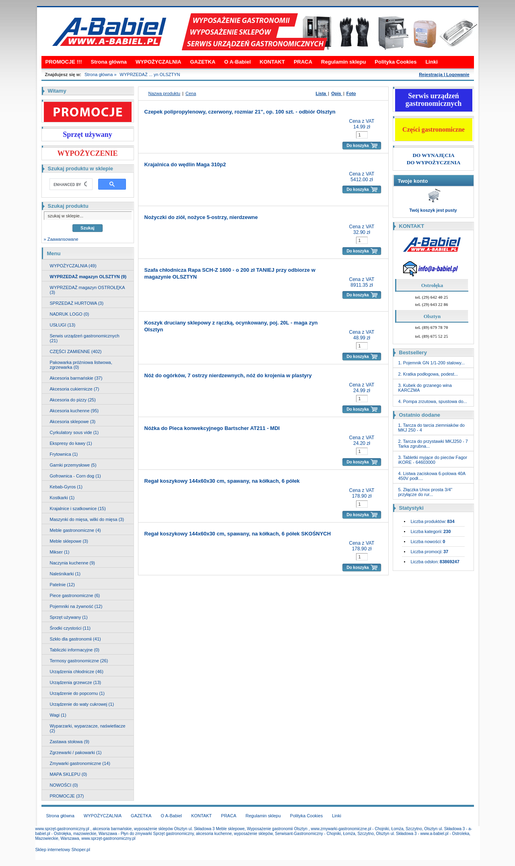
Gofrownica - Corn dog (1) (75, 475)
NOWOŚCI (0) (64, 785)
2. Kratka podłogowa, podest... (428, 374)
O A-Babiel (237, 62)
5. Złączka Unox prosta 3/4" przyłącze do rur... (425, 492)
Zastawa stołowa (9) (69, 741)
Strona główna (109, 62)
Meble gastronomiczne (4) (75, 530)
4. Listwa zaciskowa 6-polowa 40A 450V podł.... (432, 476)
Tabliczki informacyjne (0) (74, 649)
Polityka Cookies (395, 62)
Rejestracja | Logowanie (444, 74)
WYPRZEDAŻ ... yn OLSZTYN (150, 74)
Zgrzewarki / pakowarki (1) (76, 752)
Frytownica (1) (64, 454)
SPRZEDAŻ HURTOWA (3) (77, 303)
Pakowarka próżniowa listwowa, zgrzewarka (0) (81, 365)
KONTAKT (272, 62)
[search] (70, 184)
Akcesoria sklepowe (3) (73, 421)
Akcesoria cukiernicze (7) (74, 388)
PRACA (303, 62)
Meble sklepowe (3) (69, 541)
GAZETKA (202, 62)
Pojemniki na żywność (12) (76, 606)
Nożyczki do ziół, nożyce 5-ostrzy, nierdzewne (201, 217)
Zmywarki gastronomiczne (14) (80, 763)
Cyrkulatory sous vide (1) (74, 432)
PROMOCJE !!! (63, 62)
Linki (431, 62)
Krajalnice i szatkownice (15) (78, 508)
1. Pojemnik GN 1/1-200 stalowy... (431, 362)
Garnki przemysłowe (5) (73, 465)
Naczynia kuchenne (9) (72, 562)
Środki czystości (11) (70, 628)
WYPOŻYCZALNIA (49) (73, 265)
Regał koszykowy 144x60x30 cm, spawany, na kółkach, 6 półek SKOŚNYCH (237, 534)
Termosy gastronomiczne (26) (79, 660)
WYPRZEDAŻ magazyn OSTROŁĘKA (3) (87, 290)
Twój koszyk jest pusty (433, 210)
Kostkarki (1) (62, 497)
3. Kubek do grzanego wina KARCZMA (425, 388)
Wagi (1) (58, 715)
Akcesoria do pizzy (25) (73, 399)
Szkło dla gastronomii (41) (75, 639)
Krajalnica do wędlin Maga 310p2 (185, 164)
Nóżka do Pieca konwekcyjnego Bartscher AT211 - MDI (212, 428)
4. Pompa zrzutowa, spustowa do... (432, 401)
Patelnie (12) (62, 584)
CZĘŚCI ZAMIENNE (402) (76, 351)
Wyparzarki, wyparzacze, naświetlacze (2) (88, 728)
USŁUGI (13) (63, 324)
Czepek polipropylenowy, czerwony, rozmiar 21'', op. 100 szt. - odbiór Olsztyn (240, 112)
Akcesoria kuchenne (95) (74, 410)
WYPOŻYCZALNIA (158, 62)
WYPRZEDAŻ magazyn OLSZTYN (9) (88, 276)
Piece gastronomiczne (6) (75, 595)
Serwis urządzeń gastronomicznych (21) (84, 338)
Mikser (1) (60, 552)
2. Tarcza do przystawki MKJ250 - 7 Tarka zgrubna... (433, 444)
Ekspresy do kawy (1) (71, 443)
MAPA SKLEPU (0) (68, 774)
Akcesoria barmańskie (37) (76, 378)
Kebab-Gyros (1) (66, 486)
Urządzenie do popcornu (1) (77, 693)
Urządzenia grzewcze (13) (75, 682)
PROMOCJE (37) (67, 796)
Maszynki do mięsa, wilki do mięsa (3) (87, 519)
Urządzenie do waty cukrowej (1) (82, 704)
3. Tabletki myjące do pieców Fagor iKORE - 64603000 (433, 460)
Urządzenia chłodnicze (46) (76, 671)
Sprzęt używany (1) (69, 617)
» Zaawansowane (61, 239)
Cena (190, 93)
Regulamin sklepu (343, 62)
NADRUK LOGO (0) (69, 314)
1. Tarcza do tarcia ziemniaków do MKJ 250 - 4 (431, 427)
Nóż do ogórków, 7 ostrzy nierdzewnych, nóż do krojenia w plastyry (228, 375)
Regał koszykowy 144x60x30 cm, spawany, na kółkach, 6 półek (222, 481)
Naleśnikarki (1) (65, 573)
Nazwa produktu (164, 93)
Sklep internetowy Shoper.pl (62, 849)
